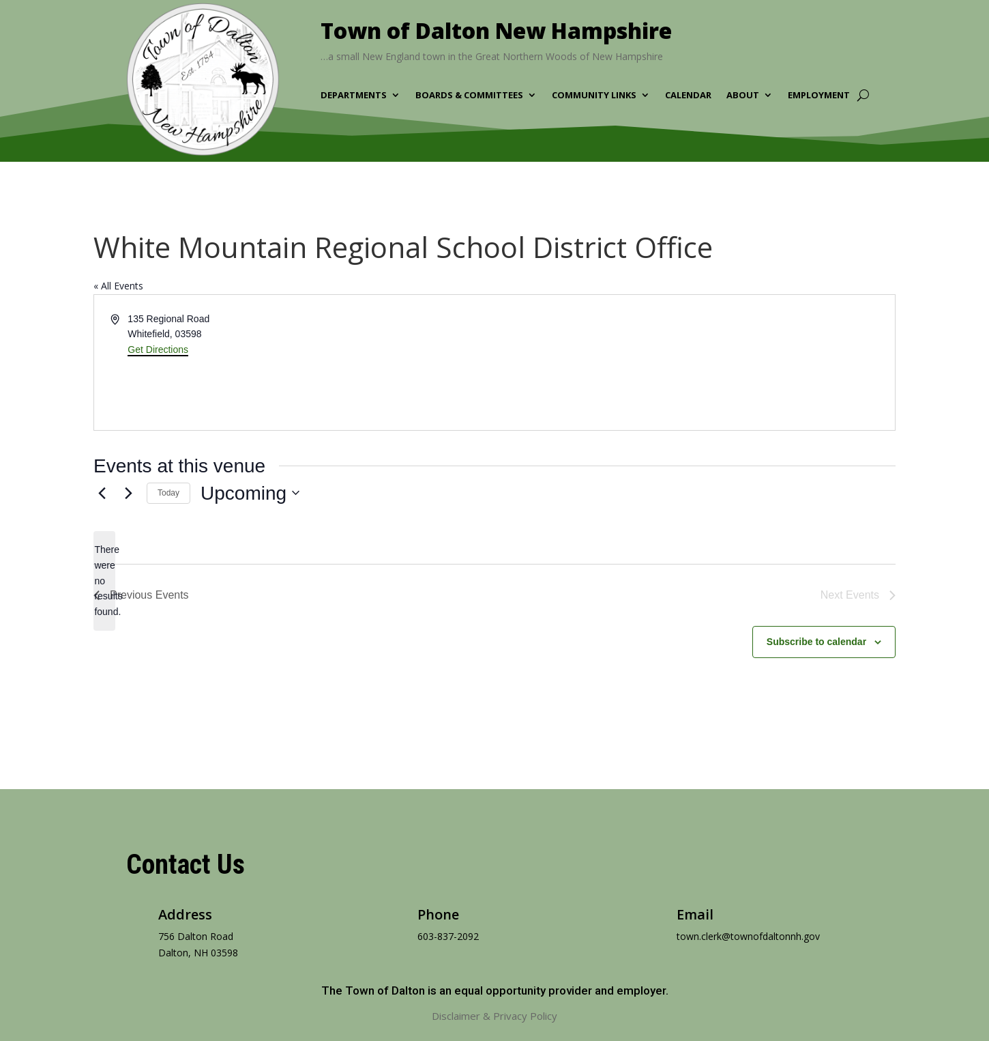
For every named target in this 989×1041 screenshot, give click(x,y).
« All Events (118, 285)
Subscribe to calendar (816, 641)
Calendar (688, 95)
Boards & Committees (469, 95)
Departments (354, 95)
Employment (819, 95)
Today (168, 493)
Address (185, 914)
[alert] (104, 580)
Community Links (594, 95)
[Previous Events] (101, 493)
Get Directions (158, 349)
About (742, 95)
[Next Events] (128, 493)
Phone (438, 914)
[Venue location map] (694, 362)
